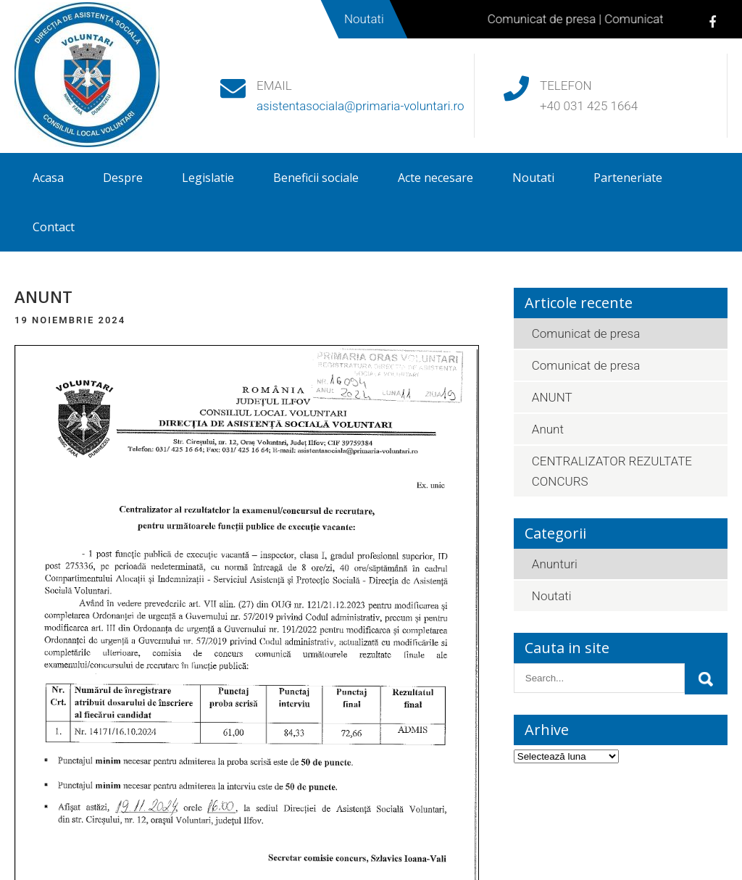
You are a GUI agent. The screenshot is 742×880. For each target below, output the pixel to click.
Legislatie (208, 178)
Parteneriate (627, 178)
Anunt (548, 429)
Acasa (48, 178)
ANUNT (552, 397)
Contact (54, 227)
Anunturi (555, 564)
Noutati (533, 178)
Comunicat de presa (547, 19)
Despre (123, 178)
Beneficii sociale (316, 178)
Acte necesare (435, 178)
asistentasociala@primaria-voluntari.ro (360, 106)
